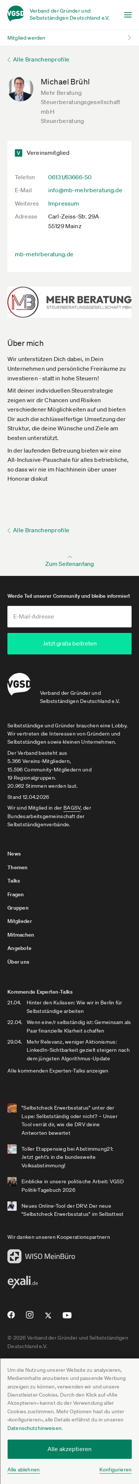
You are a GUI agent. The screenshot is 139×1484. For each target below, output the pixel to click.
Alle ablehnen (23, 1469)
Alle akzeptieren (69, 1449)
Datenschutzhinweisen (34, 1428)
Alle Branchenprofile (41, 59)
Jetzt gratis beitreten (70, 643)
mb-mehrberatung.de (44, 254)
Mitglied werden (26, 37)
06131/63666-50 (70, 177)
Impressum (63, 203)
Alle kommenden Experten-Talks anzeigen (58, 1070)
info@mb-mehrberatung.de (85, 190)
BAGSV (71, 807)
